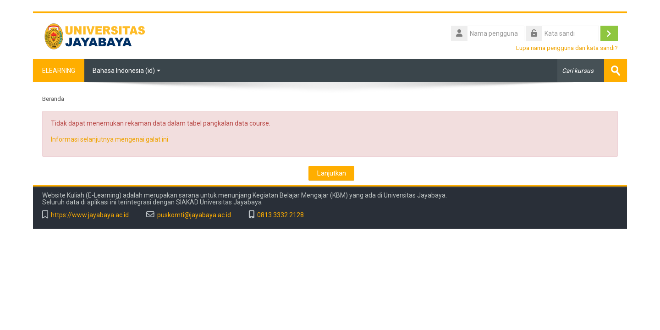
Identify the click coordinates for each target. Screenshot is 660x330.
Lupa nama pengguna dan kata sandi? (567, 47)
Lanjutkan (331, 173)
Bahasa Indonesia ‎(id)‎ (126, 70)
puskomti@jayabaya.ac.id (194, 215)
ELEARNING (58, 70)
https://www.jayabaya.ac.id (90, 215)
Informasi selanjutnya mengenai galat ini (109, 139)
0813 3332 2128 (280, 215)
